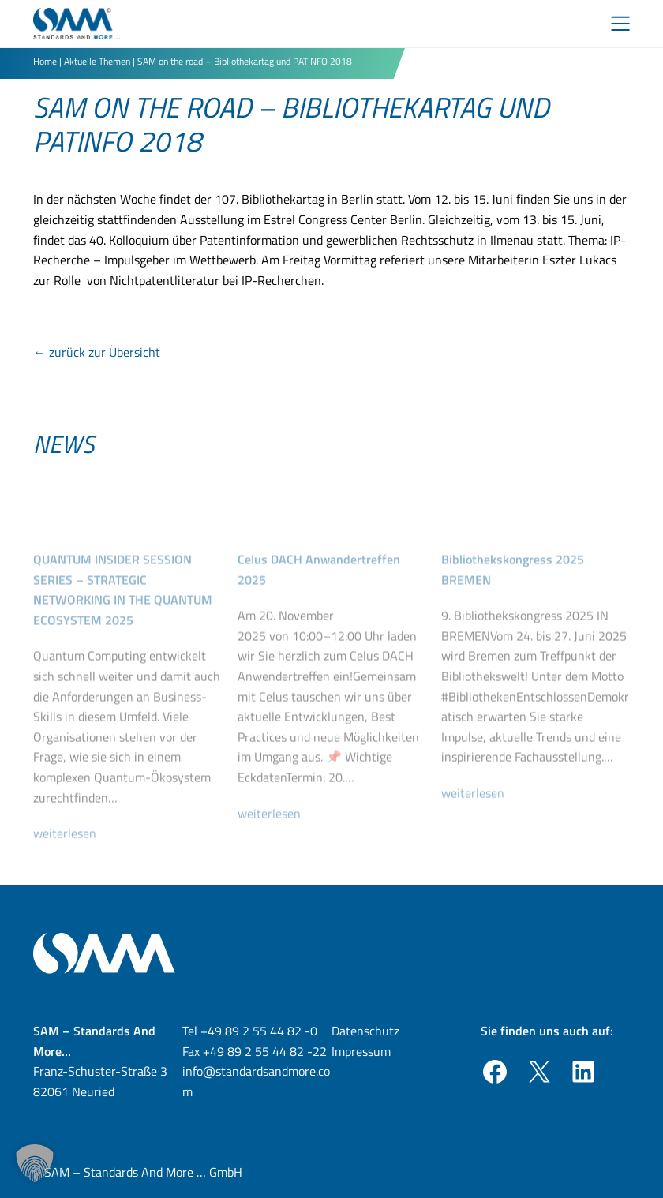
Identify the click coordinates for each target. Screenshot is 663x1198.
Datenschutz (365, 1030)
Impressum (361, 1051)
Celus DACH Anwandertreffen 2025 (319, 590)
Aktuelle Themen (97, 61)
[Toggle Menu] (620, 23)
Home (45, 61)
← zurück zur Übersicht (96, 352)
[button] (34, 1163)
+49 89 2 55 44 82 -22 (265, 1051)
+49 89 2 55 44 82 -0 (258, 1030)
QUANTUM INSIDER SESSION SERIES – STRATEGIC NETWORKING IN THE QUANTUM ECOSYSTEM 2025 (122, 610)
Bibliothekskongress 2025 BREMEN (512, 590)
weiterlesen (71, 854)
